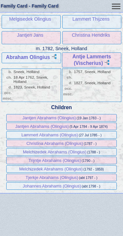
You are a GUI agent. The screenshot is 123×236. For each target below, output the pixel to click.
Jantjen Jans (30, 35)
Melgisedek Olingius (30, 19)
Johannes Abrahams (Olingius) (52, 186)
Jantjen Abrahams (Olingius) (49, 117)
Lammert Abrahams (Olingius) (49, 134)
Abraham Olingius (28, 57)
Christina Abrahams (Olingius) (54, 143)
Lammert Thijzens (91, 19)
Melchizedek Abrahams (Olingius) (55, 151)
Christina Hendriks (91, 35)
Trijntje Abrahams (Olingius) (55, 160)
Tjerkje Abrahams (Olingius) (52, 177)
